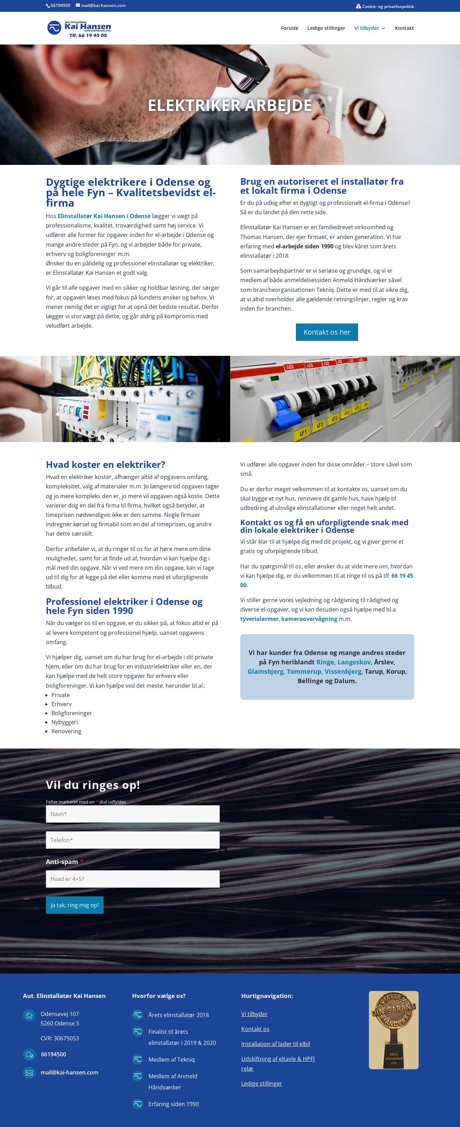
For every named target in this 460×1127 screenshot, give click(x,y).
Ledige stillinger (326, 28)
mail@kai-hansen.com (69, 1072)
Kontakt (404, 28)
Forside (289, 28)
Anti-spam (64, 861)
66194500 (60, 5)
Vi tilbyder (366, 28)
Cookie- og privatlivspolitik (385, 6)
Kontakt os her (327, 332)
